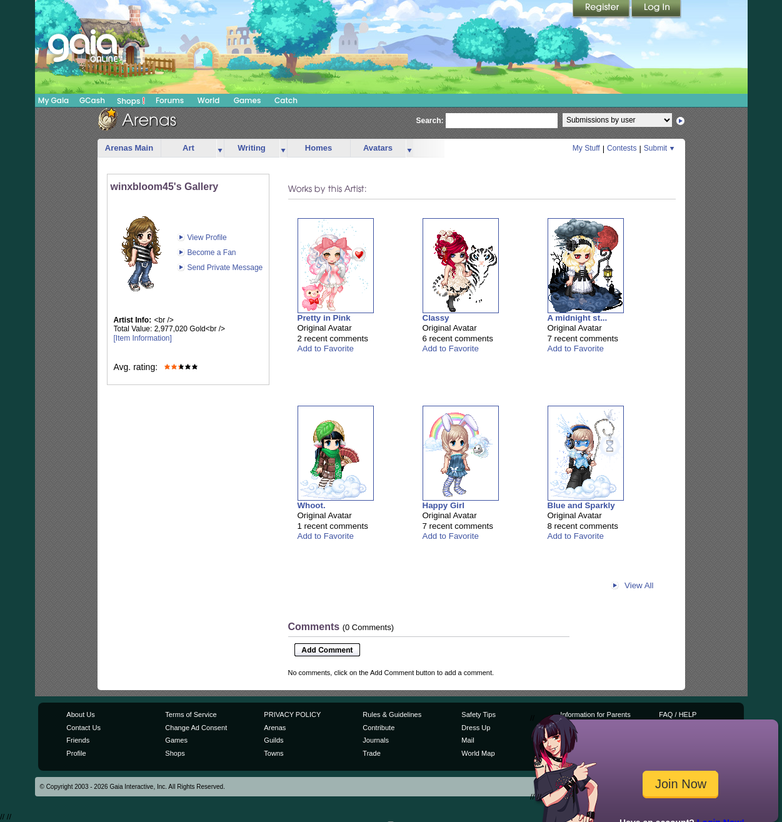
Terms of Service (190, 714)
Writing (252, 148)
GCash (92, 100)
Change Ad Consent (196, 727)
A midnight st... (578, 318)
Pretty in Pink (324, 318)
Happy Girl (443, 505)
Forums (170, 100)
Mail (467, 740)
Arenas (275, 727)
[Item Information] (143, 338)
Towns (273, 753)
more (220, 148)
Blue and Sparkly (581, 505)
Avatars (378, 148)
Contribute (378, 727)
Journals (376, 740)
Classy (436, 318)
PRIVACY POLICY (292, 714)
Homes (318, 148)
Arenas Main (129, 148)
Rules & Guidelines (392, 714)
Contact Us (83, 727)
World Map (477, 753)
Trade (371, 753)
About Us (80, 714)
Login (656, 9)
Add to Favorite (326, 348)
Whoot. (312, 505)
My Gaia (53, 100)
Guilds (273, 740)
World (209, 100)
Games (247, 100)
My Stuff (586, 148)
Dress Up (475, 727)
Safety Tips (478, 714)
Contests (621, 148)
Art (188, 148)
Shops (131, 100)
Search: (430, 120)
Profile (76, 753)
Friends (77, 740)
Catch (286, 100)
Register (602, 9)
